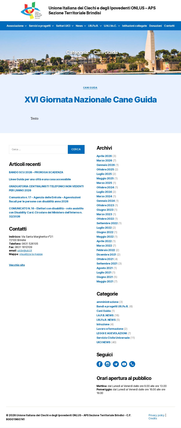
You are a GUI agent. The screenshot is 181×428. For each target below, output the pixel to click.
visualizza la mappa (31, 254)
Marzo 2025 (104, 183)
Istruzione (103, 324)
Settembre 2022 (107, 223)
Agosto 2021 (105, 268)
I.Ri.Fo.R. (93, 25)
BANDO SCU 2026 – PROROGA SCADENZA (36, 172)
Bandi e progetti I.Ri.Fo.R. (113, 306)
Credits (152, 418)
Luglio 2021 (104, 272)
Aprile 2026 (104, 156)
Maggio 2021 (105, 281)
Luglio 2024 (104, 192)
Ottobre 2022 (105, 219)
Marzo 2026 (104, 160)
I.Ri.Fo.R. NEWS (106, 320)
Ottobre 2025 (105, 169)
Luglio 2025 (104, 174)
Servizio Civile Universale (113, 338)
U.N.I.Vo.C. (110, 25)
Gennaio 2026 (106, 165)
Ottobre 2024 (105, 187)
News (79, 25)
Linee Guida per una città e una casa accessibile (40, 179)
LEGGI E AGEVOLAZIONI (112, 333)
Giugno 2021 (105, 277)
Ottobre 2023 (105, 205)
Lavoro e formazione (110, 329)
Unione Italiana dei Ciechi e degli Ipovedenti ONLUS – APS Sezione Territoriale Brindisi (71, 415)
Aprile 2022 (104, 241)
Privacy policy (156, 415)
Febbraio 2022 (106, 250)
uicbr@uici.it (24, 250)
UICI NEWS (104, 342)
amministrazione (107, 302)
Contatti (169, 25)
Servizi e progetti (40, 25)
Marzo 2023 (104, 214)
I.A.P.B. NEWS (105, 315)
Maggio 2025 (105, 178)
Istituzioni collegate (134, 25)
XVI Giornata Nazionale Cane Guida (90, 99)
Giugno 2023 (105, 210)
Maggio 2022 (105, 236)
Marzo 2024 (104, 196)
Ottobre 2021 (105, 259)
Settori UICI (63, 25)
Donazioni (155, 25)
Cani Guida (90, 88)
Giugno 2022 (105, 232)
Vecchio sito (17, 265)
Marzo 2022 (104, 245)
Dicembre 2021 (106, 254)
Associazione (15, 25)
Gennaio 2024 (106, 201)
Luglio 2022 (104, 228)
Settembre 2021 (107, 263)
